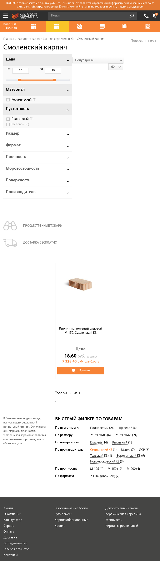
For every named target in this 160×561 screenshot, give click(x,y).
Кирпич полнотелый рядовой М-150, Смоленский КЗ (80, 136)
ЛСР (142, 302)
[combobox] (81, 60)
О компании (12, 366)
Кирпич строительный (121, 378)
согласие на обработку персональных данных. (100, 495)
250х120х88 (98, 287)
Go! (132, 16)
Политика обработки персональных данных (72, 468)
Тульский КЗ (99, 308)
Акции (8, 360)
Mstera (126, 302)
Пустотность (17, 113)
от (9, 69)
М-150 (112, 321)
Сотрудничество (16, 395)
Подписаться (50, 506)
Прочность (16, 161)
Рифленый (120, 295)
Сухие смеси (63, 366)
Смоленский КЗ (101, 302)
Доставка (10, 390)
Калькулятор (13, 372)
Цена (10, 59)
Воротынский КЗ (128, 308)
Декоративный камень (122, 360)
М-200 (131, 321)
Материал (15, 94)
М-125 (95, 321)
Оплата (9, 384)
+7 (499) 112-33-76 (146, 16)
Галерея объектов (16, 401)
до (30, 69)
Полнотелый (22, 123)
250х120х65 (123, 287)
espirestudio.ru (89, 540)
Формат (13, 150)
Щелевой (20, 129)
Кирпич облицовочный (71, 372)
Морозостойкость (23, 173)
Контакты (11, 407)
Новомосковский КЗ (105, 314)
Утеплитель (113, 372)
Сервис (9, 378)
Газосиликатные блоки (71, 360)
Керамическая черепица (123, 366)
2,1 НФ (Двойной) (103, 328)
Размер (13, 138)
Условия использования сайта (72, 462)
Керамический (23, 104)
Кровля (60, 378)
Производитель (21, 197)
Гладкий (96, 295)
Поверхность (18, 185)
